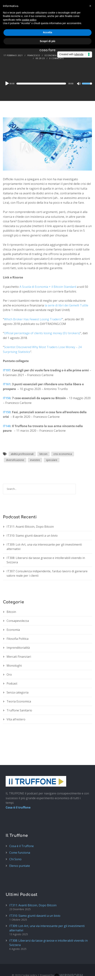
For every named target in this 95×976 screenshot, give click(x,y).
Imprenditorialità (18, 648)
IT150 (6, 412)
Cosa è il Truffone (21, 846)
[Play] (6, 83)
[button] (90, 6)
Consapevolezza (18, 621)
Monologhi (14, 666)
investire (35, 460)
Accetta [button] (47, 32)
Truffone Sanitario (19, 710)
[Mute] (79, 84)
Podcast (12, 683)
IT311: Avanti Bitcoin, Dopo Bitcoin (30, 527)
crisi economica (62, 454)
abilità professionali (22, 454)
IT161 (6, 384)
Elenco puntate (19, 866)
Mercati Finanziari (19, 657)
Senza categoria (17, 692)
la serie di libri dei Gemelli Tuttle (66, 305)
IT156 (6, 398)
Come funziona (19, 853)
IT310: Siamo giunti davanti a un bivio (32, 536)
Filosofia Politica (17, 639)
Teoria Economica (19, 701)
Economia (51, 55)
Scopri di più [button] (47, 41)
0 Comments (56, 58)
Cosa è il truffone (18, 807)
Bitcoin (11, 612)
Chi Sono (15, 859)
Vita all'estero (16, 719)
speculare (51, 460)
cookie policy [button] (29, 19)
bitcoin (43, 454)
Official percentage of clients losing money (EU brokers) (42, 333)
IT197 (6, 370)
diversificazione (15, 460)
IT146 (6, 426)
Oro (9, 674)
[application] (47, 83)
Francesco (33, 55)
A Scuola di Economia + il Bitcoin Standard (48, 287)
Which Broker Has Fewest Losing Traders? (33, 319)
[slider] (41, 83)
